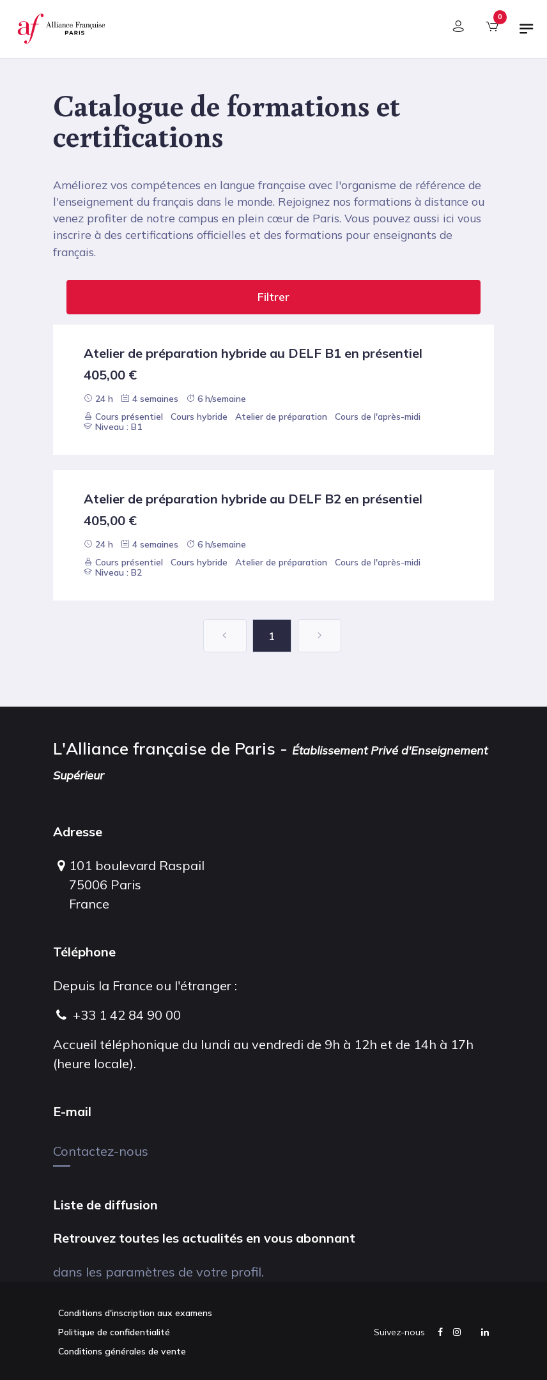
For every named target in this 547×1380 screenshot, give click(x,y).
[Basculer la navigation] (526, 33)
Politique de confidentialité (114, 1332)
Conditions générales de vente (122, 1351)
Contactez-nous (100, 1151)
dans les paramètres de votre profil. (158, 1272)
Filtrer (273, 296)
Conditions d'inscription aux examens (135, 1313)
